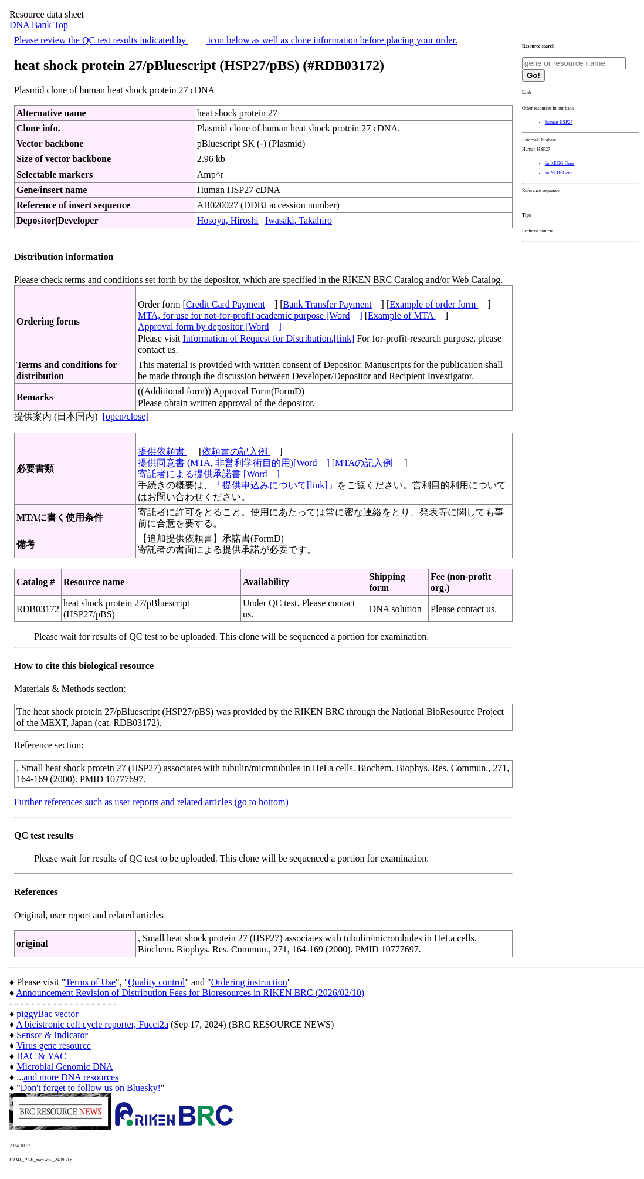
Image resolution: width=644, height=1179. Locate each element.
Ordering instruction (249, 982)
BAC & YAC (41, 1056)
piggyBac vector (47, 1014)
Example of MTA (402, 315)
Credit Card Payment (225, 304)
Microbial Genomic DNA (64, 1067)
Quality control (156, 982)
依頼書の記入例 (236, 452)
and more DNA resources (70, 1077)
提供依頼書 (162, 452)
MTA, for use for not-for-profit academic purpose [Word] (250, 315)
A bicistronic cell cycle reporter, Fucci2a (92, 1024)
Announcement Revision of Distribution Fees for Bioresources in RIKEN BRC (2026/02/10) (190, 993)
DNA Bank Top (38, 25)
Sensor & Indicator (52, 1035)
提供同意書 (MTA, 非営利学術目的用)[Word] (234, 463)
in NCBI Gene (558, 172)
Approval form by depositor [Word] (210, 327)
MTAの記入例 (365, 463)
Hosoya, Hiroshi (228, 220)
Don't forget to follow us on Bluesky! (91, 1088)
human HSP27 (558, 122)
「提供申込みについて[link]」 (275, 485)
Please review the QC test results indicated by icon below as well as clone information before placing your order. (235, 40)
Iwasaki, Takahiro (298, 220)
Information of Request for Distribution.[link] (268, 338)
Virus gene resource (53, 1045)
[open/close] (126, 416)
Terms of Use (90, 982)
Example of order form (433, 304)
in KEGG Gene (559, 163)
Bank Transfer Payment (327, 304)
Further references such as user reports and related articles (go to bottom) (151, 802)
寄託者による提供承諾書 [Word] (209, 474)
